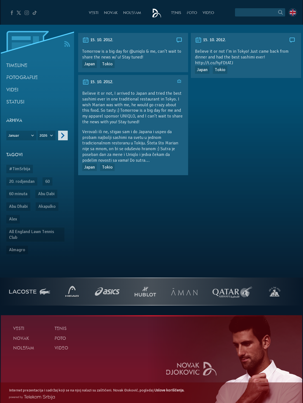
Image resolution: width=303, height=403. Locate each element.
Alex (13, 219)
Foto (192, 13)
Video (208, 13)
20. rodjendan (22, 181)
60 (47, 181)
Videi (12, 90)
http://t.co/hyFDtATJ (214, 63)
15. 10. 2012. (97, 40)
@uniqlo (137, 51)
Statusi (15, 102)
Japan (89, 64)
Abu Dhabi (18, 206)
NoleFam (132, 13)
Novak (111, 13)
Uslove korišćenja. (169, 390)
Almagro (17, 250)
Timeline (16, 65)
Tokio (107, 64)
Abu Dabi (46, 194)
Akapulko (47, 206)
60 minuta (18, 194)
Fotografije (22, 77)
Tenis (176, 13)
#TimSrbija (19, 169)
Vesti (93, 13)
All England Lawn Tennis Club (31, 234)
